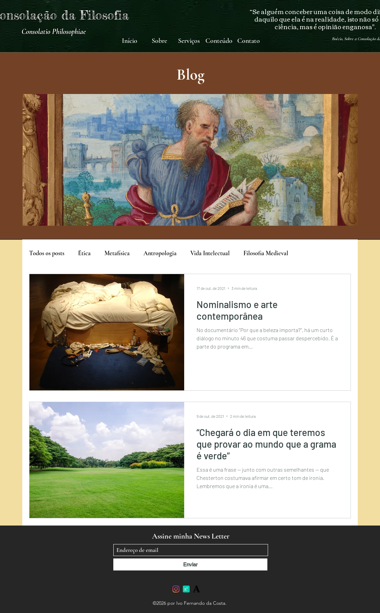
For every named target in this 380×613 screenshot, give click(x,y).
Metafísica (117, 253)
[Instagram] (176, 589)
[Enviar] (190, 564)
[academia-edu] (196, 589)
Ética (84, 253)
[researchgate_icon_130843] (186, 589)
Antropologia (160, 253)
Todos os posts (46, 253)
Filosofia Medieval (265, 253)
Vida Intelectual (210, 253)
